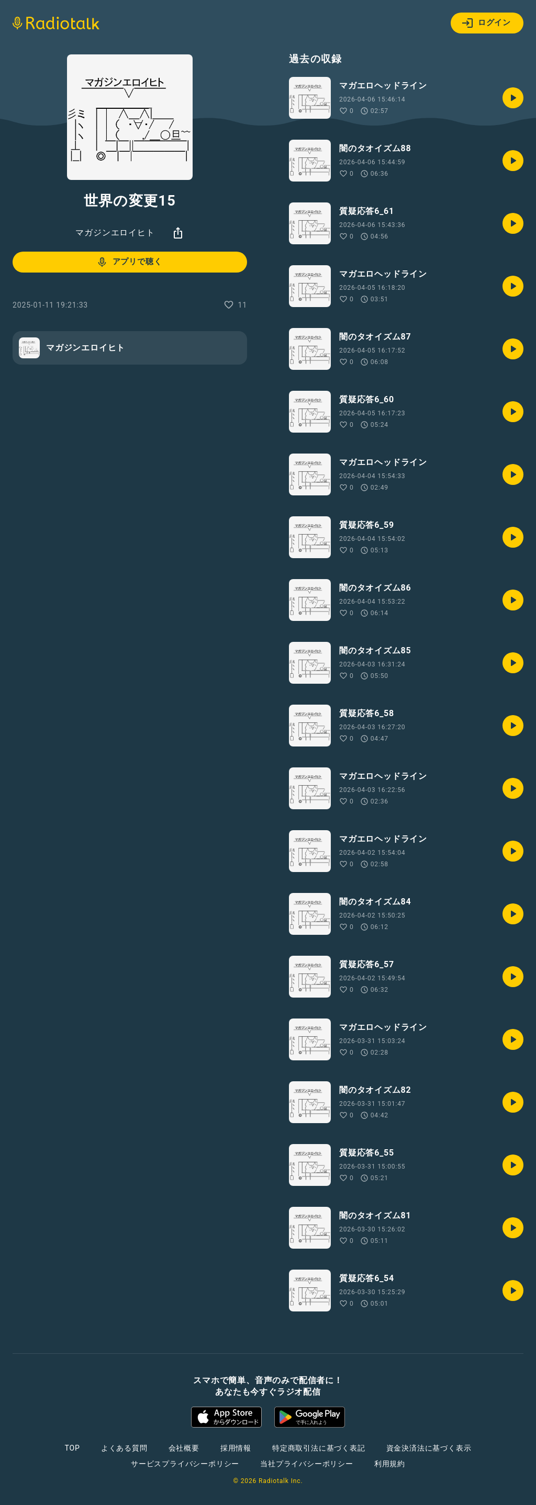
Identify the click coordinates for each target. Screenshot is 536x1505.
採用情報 (235, 1448)
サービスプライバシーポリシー (185, 1463)
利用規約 (389, 1463)
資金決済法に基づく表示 (429, 1448)
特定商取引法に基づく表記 (318, 1448)
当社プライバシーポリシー (306, 1463)
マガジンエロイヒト (114, 232)
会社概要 (184, 1448)
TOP (72, 1448)
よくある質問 (124, 1448)
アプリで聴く (129, 262)
